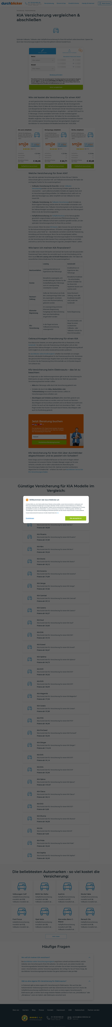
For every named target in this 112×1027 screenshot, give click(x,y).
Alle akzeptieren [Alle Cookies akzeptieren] (76, 518)
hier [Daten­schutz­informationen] (58, 513)
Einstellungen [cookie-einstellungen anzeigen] (30, 518)
